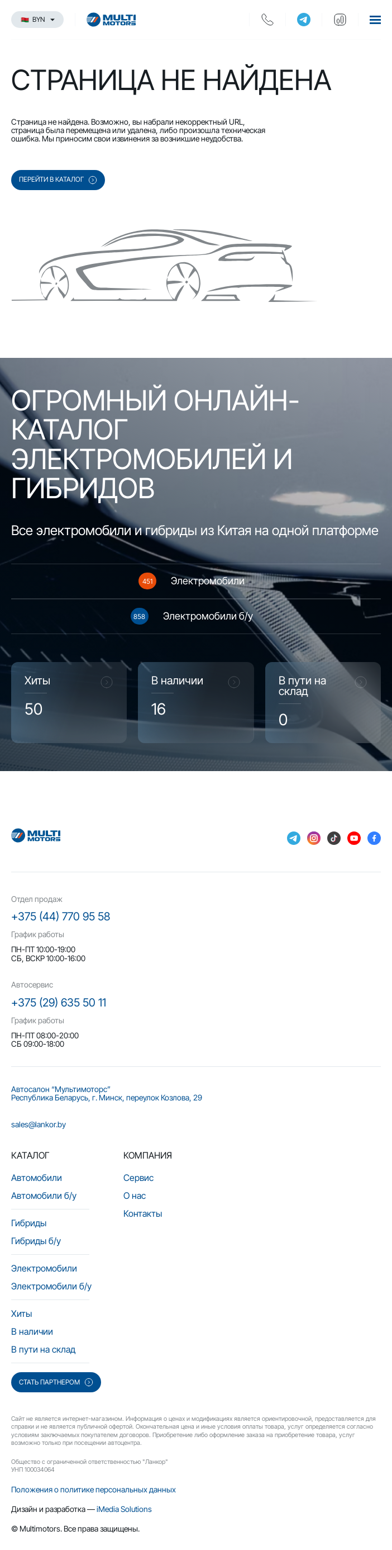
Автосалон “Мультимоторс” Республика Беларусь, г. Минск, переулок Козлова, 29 (106, 1093)
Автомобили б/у (44, 1195)
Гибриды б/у (36, 1240)
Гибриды (28, 1222)
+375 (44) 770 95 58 (60, 916)
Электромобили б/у (51, 1286)
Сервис (138, 1177)
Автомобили (36, 1177)
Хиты (21, 1313)
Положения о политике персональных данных (93, 1489)
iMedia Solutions (124, 1509)
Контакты (142, 1213)
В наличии (32, 1331)
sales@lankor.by (38, 1124)
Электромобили (44, 1268)
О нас (134, 1195)
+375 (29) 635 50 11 (58, 1002)
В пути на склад (43, 1349)
